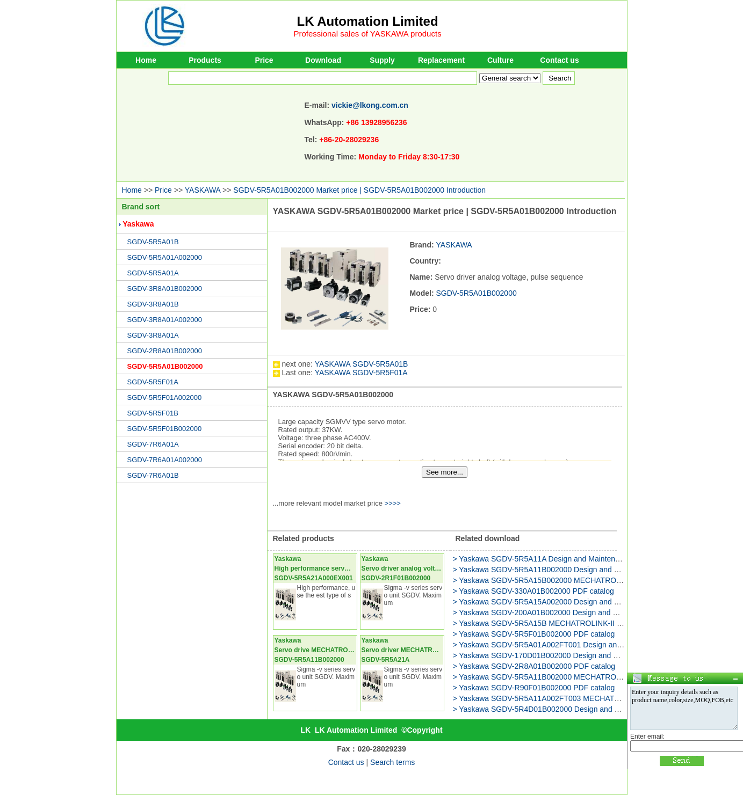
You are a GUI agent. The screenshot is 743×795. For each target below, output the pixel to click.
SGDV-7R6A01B (153, 475)
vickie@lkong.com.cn (369, 105)
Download (323, 60)
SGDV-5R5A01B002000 (165, 366)
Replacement (441, 60)
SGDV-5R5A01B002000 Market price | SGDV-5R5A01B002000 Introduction (359, 190)
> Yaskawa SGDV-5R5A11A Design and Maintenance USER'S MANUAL (574, 559)
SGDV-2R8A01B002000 (164, 351)
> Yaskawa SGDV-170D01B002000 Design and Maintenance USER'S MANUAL (586, 655)
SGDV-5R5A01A (153, 273)
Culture (500, 60)
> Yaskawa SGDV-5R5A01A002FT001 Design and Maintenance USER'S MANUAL (591, 644)
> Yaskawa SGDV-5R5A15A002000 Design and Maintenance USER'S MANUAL (586, 601)
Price (264, 60)
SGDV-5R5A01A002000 (164, 257)
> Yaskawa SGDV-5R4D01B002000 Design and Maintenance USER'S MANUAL (586, 709)
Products (205, 60)
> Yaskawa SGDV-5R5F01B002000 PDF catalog (534, 634)
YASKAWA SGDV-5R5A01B (361, 364)
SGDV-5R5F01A (152, 382)
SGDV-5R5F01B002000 (164, 429)
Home (145, 60)
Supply (382, 60)
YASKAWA (202, 190)
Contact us (559, 60)
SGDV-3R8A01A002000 (164, 320)
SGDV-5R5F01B (152, 413)
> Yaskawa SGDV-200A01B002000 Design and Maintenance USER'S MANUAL (586, 612)
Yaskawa (138, 224)
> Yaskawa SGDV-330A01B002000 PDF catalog (533, 591)
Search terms (392, 762)
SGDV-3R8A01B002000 (164, 289)
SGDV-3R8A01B (153, 304)
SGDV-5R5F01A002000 (164, 397)
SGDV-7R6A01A (153, 444)
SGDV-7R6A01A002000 (164, 460)
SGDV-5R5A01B (153, 242)
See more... (444, 472)
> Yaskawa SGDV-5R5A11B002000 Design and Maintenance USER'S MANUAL (586, 569)
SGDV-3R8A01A (153, 335)
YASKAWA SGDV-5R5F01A (361, 372)
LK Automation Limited (367, 21)
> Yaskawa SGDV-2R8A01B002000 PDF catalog (534, 666)
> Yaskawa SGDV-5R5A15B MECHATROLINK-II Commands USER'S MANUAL (585, 623)
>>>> (393, 503)
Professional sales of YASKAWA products (368, 33)
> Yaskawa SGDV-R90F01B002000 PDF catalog (534, 687)
